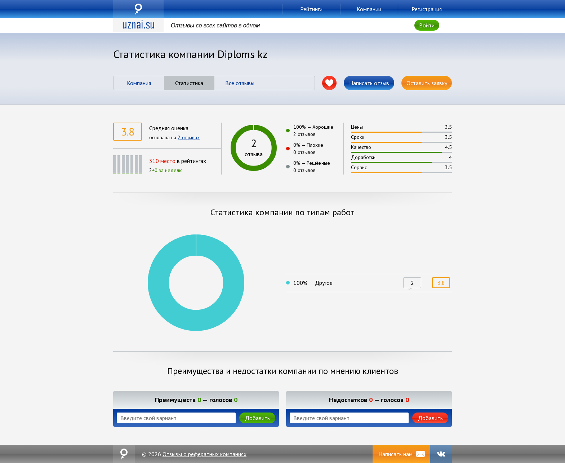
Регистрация (426, 9)
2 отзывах (189, 137)
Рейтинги (311, 9)
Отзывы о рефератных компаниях (204, 454)
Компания (139, 83)
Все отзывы (239, 83)
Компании (369, 9)
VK (441, 454)
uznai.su (138, 9)
